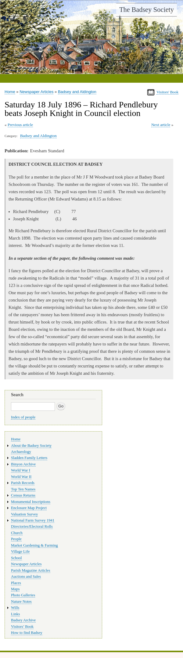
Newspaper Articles (36, 91)
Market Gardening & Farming (34, 545)
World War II (21, 477)
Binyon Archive (23, 464)
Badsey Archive (23, 620)
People (16, 539)
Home (10, 91)
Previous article (20, 124)
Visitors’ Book (22, 626)
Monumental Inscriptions (30, 502)
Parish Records (22, 483)
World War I (20, 470)
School (16, 558)
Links (15, 614)
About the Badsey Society (31, 445)
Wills (15, 608)
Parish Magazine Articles (30, 570)
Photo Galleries (23, 595)
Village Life (20, 551)
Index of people (23, 417)
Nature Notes (21, 601)
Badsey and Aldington (77, 91)
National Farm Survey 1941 (32, 520)
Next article (160, 124)
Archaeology (21, 452)
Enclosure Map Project (29, 508)
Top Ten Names (23, 489)
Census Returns (23, 495)
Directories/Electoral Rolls (32, 526)
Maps (15, 589)
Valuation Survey (24, 514)
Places (16, 583)
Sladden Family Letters (29, 458)
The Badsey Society (146, 9)
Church (17, 533)
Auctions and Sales (26, 576)
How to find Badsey (26, 633)
